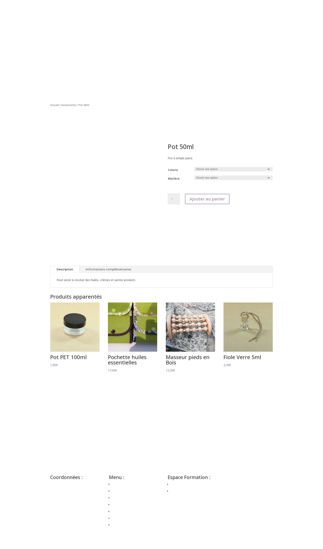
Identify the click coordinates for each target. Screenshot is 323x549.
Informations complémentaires (108, 269)
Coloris (173, 170)
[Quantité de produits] (174, 199)
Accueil (54, 105)
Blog (115, 518)
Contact (117, 525)
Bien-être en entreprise (127, 484)
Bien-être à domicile (125, 491)
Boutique (118, 511)
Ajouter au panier (207, 199)
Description (65, 269)
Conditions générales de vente (246, 496)
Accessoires (68, 105)
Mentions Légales (238, 491)
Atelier (116, 505)
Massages (119, 498)
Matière (174, 178)
